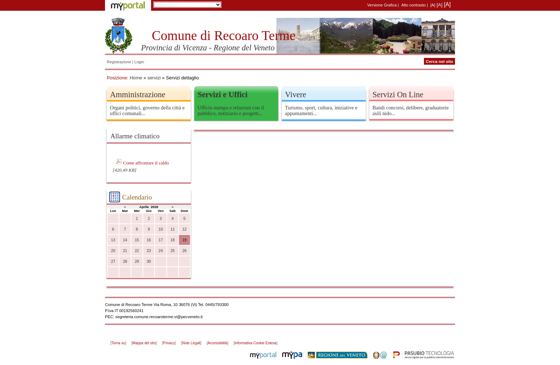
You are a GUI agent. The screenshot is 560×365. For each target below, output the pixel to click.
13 (113, 240)
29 (137, 261)
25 (172, 251)
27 (113, 261)
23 (149, 251)
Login (139, 62)
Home (136, 77)
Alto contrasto (413, 5)
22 (137, 251)
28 (125, 261)
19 (184, 240)
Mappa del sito (144, 343)
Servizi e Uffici (223, 94)
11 (172, 229)
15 (137, 240)
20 (113, 251)
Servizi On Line (397, 94)
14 (125, 240)
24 (161, 251)
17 (161, 240)
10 (161, 229)
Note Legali (191, 343)
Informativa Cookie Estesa (255, 343)
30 (149, 261)
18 (172, 240)
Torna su (118, 343)
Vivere (295, 94)
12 (184, 229)
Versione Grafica (381, 5)
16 (149, 240)
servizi (154, 77)
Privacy (169, 343)
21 (125, 251)
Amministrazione (137, 94)
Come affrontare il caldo (146, 163)
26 (184, 251)
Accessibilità (217, 343)
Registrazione (119, 62)
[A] (432, 5)
